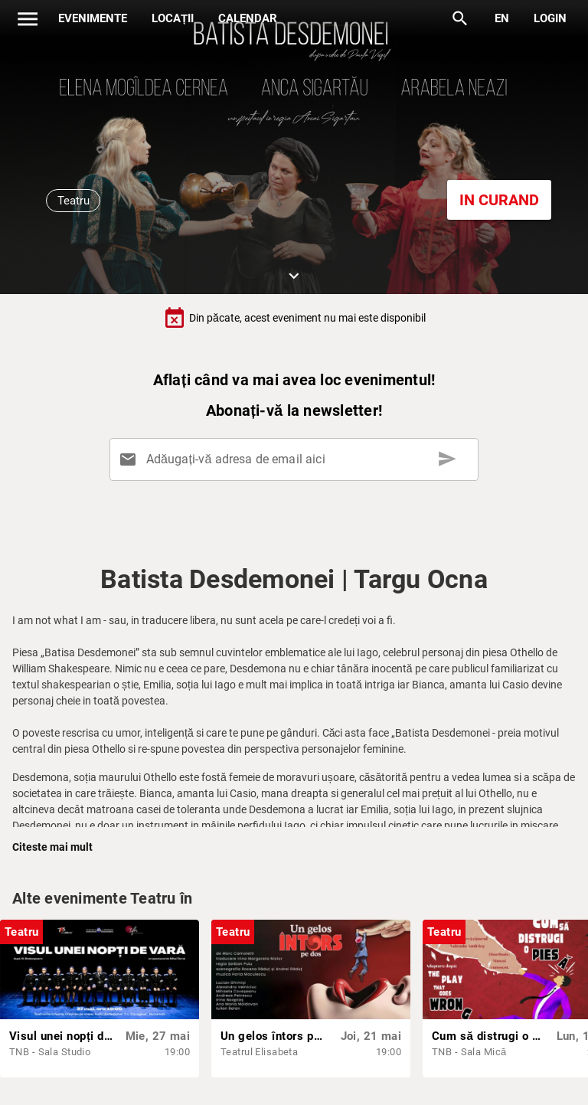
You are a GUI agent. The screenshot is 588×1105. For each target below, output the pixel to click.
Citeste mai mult (52, 847)
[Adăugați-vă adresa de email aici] (297, 459)
